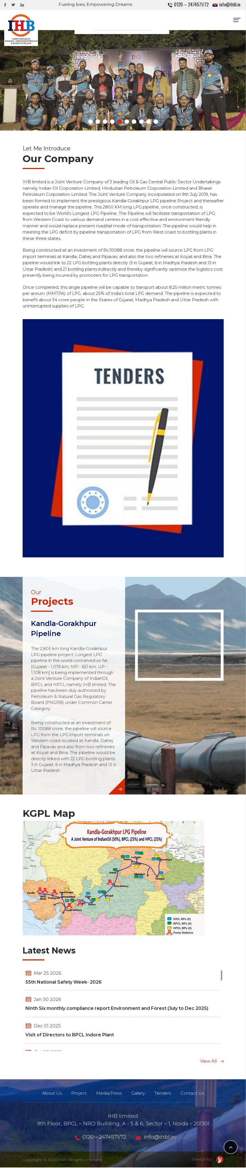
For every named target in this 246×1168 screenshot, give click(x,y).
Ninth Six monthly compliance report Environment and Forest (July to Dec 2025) (116, 1009)
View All (212, 1061)
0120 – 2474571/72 (188, 4)
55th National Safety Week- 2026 (63, 982)
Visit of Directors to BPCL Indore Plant (69, 1035)
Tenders (163, 1094)
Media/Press (108, 1094)
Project (78, 1094)
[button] (90, 122)
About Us (50, 1094)
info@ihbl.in (226, 4)
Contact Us (193, 1094)
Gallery (138, 1094)
